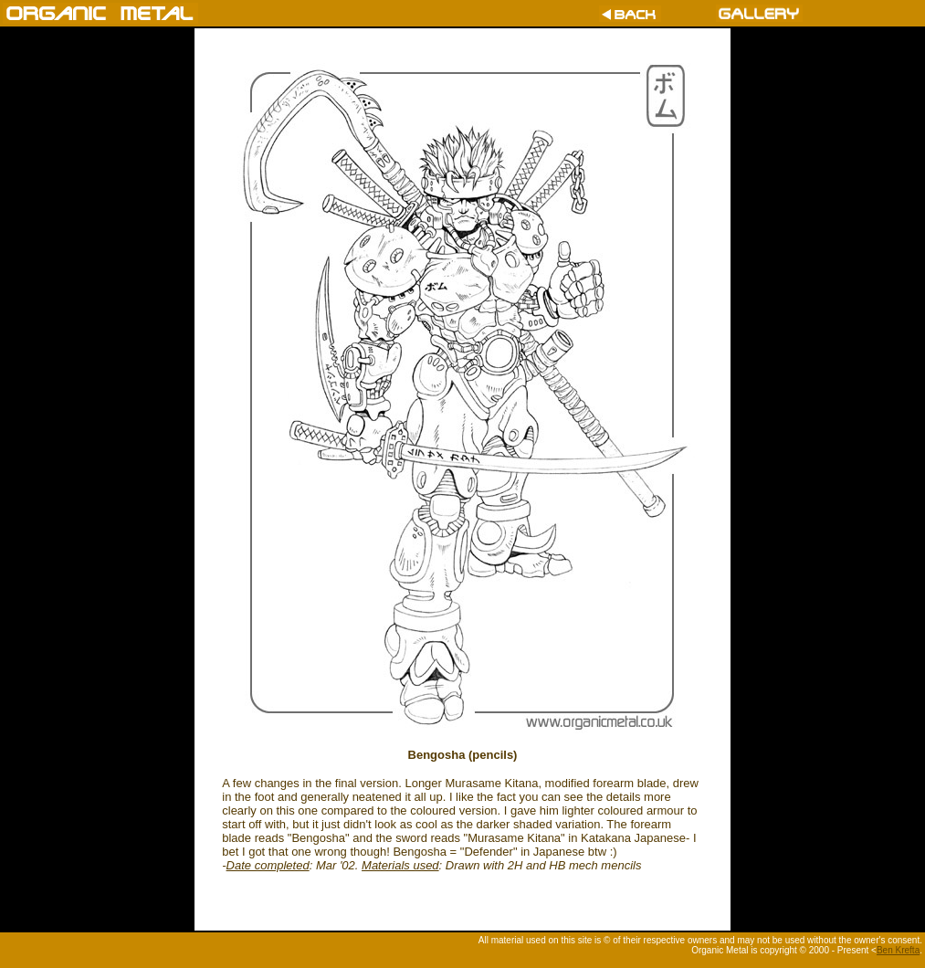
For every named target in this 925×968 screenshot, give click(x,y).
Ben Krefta (898, 950)
